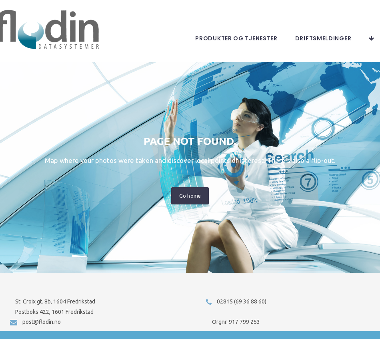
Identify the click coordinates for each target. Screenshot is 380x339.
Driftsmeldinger (323, 46)
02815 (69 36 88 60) (241, 301)
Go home (189, 203)
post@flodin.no (41, 322)
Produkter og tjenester (236, 46)
